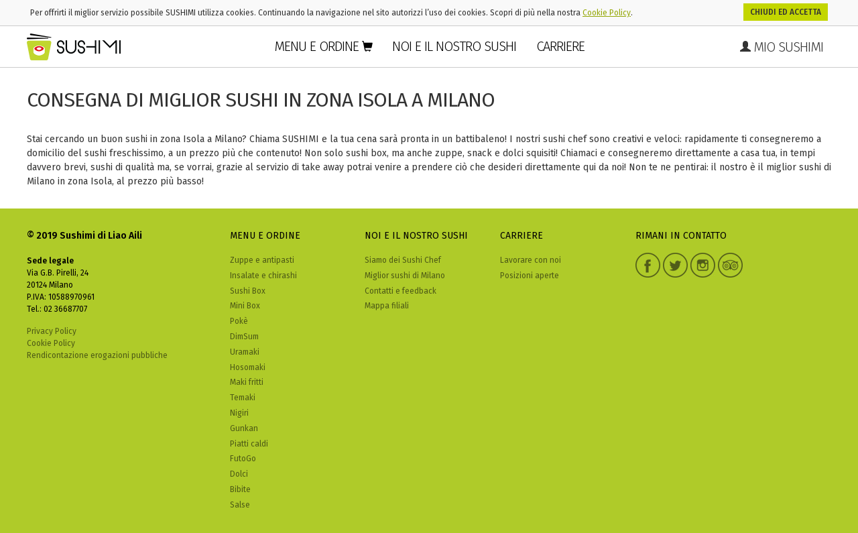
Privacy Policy (51, 331)
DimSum (244, 336)
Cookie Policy (607, 12)
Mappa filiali (387, 305)
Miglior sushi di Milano (405, 275)
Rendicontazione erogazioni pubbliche (97, 355)
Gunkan (244, 428)
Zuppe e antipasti (262, 260)
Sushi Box (247, 291)
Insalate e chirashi (263, 275)
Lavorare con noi (530, 260)
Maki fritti (246, 382)
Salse (240, 505)
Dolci (239, 474)
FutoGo (243, 458)
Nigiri (239, 413)
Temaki (242, 397)
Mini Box (245, 305)
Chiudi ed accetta (785, 12)
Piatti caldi (249, 444)
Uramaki (244, 352)
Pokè (239, 321)
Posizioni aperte (529, 275)
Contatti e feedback (400, 291)
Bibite (240, 489)
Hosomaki (247, 367)
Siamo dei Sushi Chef (403, 260)
